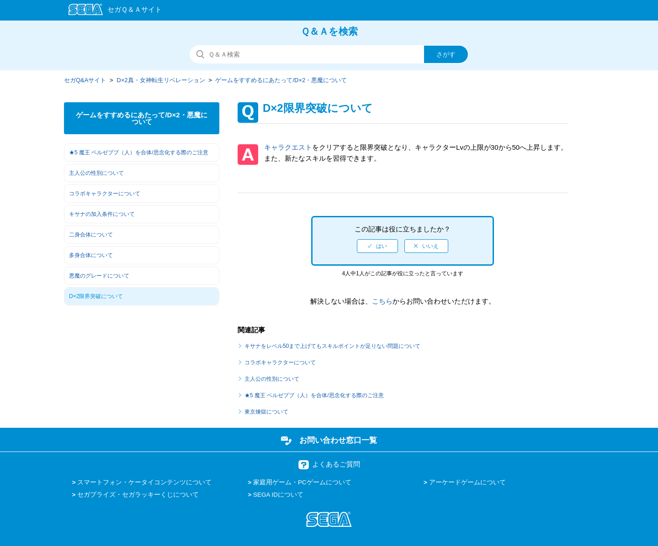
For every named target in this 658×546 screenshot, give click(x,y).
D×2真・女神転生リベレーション (161, 80)
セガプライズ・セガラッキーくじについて (138, 494)
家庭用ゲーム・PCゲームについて (302, 482)
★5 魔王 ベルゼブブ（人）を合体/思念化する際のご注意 (138, 152)
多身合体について (91, 255)
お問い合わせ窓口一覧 (338, 440)
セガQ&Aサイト (85, 80)
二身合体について (91, 234)
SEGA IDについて (278, 494)
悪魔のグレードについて (99, 276)
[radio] (377, 246)
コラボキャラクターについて (104, 193)
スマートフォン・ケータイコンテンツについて (144, 482)
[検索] (329, 54)
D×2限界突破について (96, 296)
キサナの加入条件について (102, 214)
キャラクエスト (288, 147)
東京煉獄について (266, 412)
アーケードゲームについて (467, 482)
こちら (382, 301)
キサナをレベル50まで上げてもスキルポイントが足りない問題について (332, 346)
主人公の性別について (96, 173)
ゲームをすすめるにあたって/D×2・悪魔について (281, 80)
